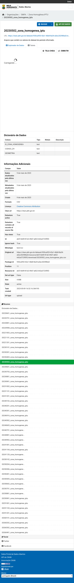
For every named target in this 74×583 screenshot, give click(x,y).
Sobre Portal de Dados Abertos (13, 554)
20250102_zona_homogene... (13, 459)
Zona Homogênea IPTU (38, 15)
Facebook (6, 546)
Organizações (13, 15)
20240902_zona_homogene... (13, 440)
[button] (51, 24)
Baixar (42, 24)
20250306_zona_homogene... (13, 469)
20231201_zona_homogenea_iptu (15, 396)
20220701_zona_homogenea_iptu (15, 318)
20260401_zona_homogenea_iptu (15, 532)
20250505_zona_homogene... (13, 479)
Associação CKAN (8, 560)
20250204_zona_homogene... (13, 464)
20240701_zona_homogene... (13, 430)
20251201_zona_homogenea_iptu (15, 513)
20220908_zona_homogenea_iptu (15, 328)
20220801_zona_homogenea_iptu (15, 323)
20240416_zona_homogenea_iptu (15, 416)
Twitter (5, 541)
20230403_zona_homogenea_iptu (15, 357)
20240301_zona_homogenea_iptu (15, 411)
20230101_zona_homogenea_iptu (15, 347)
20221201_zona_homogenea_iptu (15, 342)
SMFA (23, 15)
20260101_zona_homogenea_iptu (15, 518)
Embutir (63, 51)
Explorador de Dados (15, 45)
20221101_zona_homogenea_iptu (15, 338)
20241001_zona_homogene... (13, 445)
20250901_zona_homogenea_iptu (15, 498)
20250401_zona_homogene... (13, 474)
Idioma (3, 573)
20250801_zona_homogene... (13, 493)
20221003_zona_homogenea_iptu (15, 333)
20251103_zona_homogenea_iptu (15, 508)
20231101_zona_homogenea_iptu (15, 391)
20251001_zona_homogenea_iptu (15, 503)
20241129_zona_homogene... (13, 455)
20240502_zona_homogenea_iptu (15, 420)
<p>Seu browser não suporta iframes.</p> (37, 92)
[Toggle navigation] (70, 6)
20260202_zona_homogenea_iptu (15, 523)
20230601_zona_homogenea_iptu (15, 367)
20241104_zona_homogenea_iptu (15, 450)
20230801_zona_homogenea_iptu (15, 377)
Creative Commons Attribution (28, 206)
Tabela (31, 45)
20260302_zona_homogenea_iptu (15, 528)
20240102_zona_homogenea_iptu (15, 401)
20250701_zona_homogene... (13, 489)
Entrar (69, 1)
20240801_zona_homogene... (13, 435)
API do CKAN (6, 557)
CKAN (5, 569)
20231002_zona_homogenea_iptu (15, 386)
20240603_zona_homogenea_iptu (15, 425)
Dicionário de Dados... (10, 308)
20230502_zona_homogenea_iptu (18, 17)
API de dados (63, 24)
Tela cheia (49, 51)
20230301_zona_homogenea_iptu (15, 352)
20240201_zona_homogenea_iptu (15, 406)
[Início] (3, 15)
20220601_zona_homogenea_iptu (15, 313)
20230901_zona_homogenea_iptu (15, 381)
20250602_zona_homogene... (13, 484)
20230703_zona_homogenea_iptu (15, 372)
